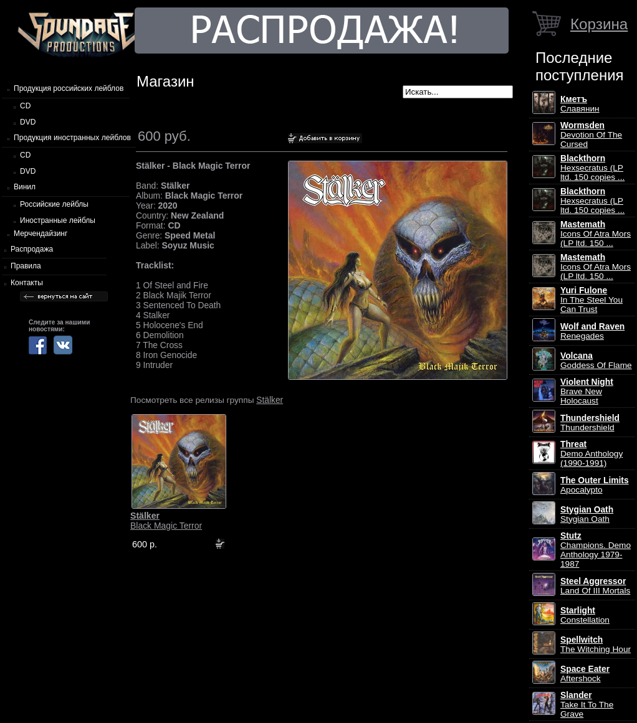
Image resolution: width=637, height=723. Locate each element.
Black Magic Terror (166, 521)
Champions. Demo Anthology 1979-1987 (595, 550)
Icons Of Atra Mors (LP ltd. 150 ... (595, 234)
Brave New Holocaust (586, 391)
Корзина (599, 24)
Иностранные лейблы (57, 220)
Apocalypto (594, 485)
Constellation (585, 615)
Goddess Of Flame (596, 360)
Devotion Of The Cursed (591, 135)
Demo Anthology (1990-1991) (591, 454)
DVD (28, 122)
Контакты (27, 282)
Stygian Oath (586, 514)
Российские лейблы (54, 204)
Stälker (269, 400)
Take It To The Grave (586, 705)
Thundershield (590, 422)
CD (25, 106)
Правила (26, 266)
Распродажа (32, 249)
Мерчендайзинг (40, 233)
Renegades (592, 331)
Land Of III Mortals (595, 586)
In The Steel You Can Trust (591, 300)
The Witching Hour (595, 644)
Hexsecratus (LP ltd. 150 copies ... (592, 168)
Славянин (580, 104)
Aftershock (585, 673)
